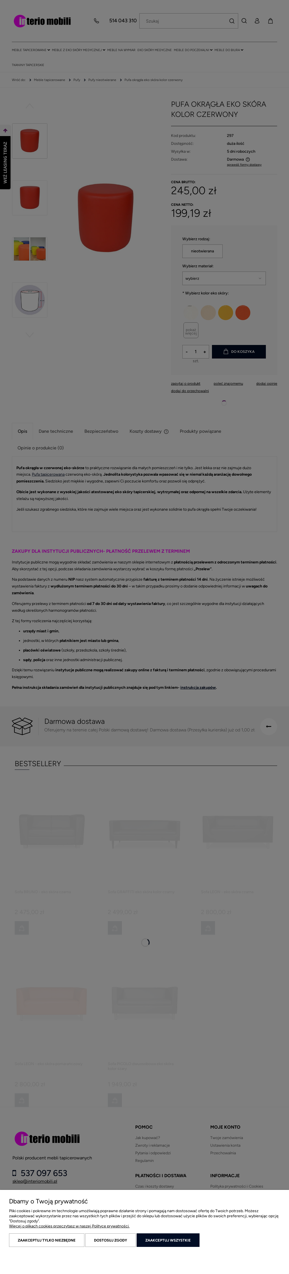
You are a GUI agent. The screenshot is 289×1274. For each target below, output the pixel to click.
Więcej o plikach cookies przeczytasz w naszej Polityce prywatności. (69, 1226)
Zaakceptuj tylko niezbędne (47, 1240)
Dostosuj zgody (110, 1240)
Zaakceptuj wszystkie (168, 1240)
